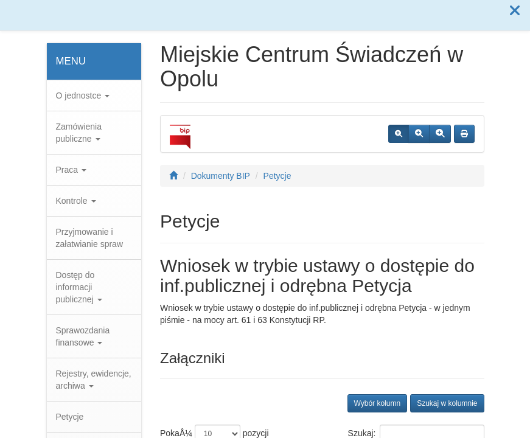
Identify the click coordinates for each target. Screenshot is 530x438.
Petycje (70, 417)
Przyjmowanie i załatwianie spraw (90, 238)
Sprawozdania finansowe (83, 336)
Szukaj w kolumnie (447, 403)
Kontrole (76, 201)
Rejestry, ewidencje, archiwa (93, 380)
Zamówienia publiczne (79, 133)
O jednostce (83, 95)
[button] (515, 10)
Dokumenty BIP (220, 176)
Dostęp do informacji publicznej (79, 287)
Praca (71, 170)
